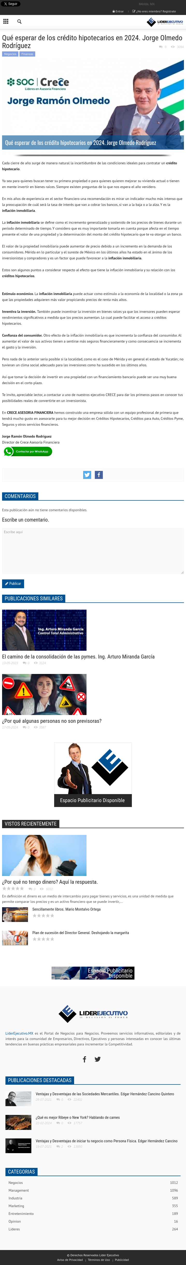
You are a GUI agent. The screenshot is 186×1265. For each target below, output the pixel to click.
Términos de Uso (99, 1260)
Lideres (93, 1229)
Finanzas (27, 54)
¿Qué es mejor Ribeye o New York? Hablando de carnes (78, 1117)
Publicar (14, 583)
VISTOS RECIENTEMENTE (31, 824)
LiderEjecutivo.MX (19, 1033)
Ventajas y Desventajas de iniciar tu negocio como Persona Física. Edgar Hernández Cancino (106, 1141)
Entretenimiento (93, 1213)
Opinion (93, 1221)
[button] (20, 22)
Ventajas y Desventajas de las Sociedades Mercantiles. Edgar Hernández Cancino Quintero (105, 1094)
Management (93, 1190)
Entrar (118, 11)
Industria (93, 1198)
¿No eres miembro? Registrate (154, 11)
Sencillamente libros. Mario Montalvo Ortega (66, 909)
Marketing (93, 1206)
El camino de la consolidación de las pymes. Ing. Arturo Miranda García (78, 657)
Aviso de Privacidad (70, 1260)
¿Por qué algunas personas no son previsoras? (52, 721)
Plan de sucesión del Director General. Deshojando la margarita (80, 932)
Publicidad (122, 1260)
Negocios (10, 54)
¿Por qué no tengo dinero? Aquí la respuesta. (50, 882)
